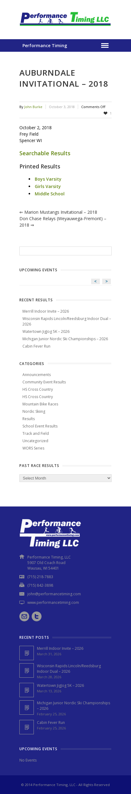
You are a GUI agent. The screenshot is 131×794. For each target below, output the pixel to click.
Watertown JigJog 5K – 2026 (45, 331)
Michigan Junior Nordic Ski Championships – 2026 (65, 338)
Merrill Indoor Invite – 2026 (45, 311)
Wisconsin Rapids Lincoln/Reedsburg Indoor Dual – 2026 (69, 668)
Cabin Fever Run (36, 346)
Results (28, 418)
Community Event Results (44, 382)
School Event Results (40, 426)
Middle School (50, 194)
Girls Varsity (48, 186)
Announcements (36, 374)
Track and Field (35, 433)
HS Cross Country (37, 389)
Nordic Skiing (33, 411)
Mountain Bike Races (40, 404)
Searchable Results (44, 153)
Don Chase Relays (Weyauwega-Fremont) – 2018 (62, 222)
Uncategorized (35, 440)
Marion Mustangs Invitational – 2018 (58, 212)
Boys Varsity (48, 179)
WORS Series (33, 448)
